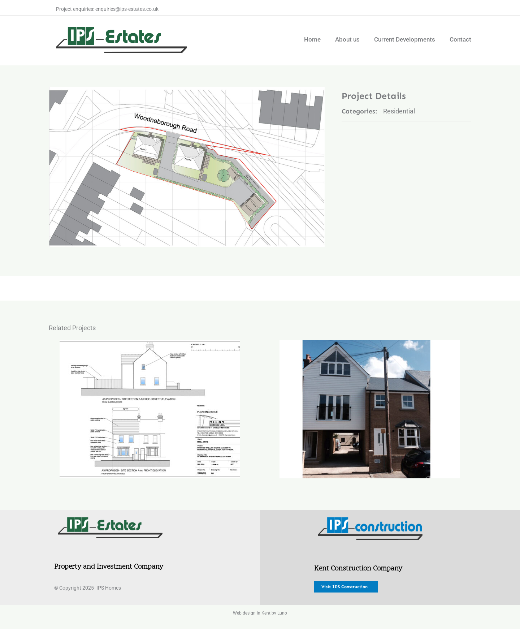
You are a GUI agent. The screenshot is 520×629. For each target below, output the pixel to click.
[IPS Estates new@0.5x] (110, 520)
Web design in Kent (251, 613)
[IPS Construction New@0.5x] (370, 520)
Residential (399, 111)
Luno (282, 613)
